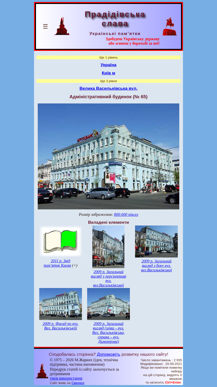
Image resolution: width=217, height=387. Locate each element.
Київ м (108, 72)
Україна (108, 64)
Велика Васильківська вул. (108, 88)
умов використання (66, 378)
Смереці (78, 383)
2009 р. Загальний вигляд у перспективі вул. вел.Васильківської (108, 278)
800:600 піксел (126, 214)
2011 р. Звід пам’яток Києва (57, 263)
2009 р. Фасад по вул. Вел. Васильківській (60, 326)
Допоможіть (108, 354)
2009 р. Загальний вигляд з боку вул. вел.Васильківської (156, 265)
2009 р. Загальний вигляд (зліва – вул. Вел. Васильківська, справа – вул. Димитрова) (108, 333)
